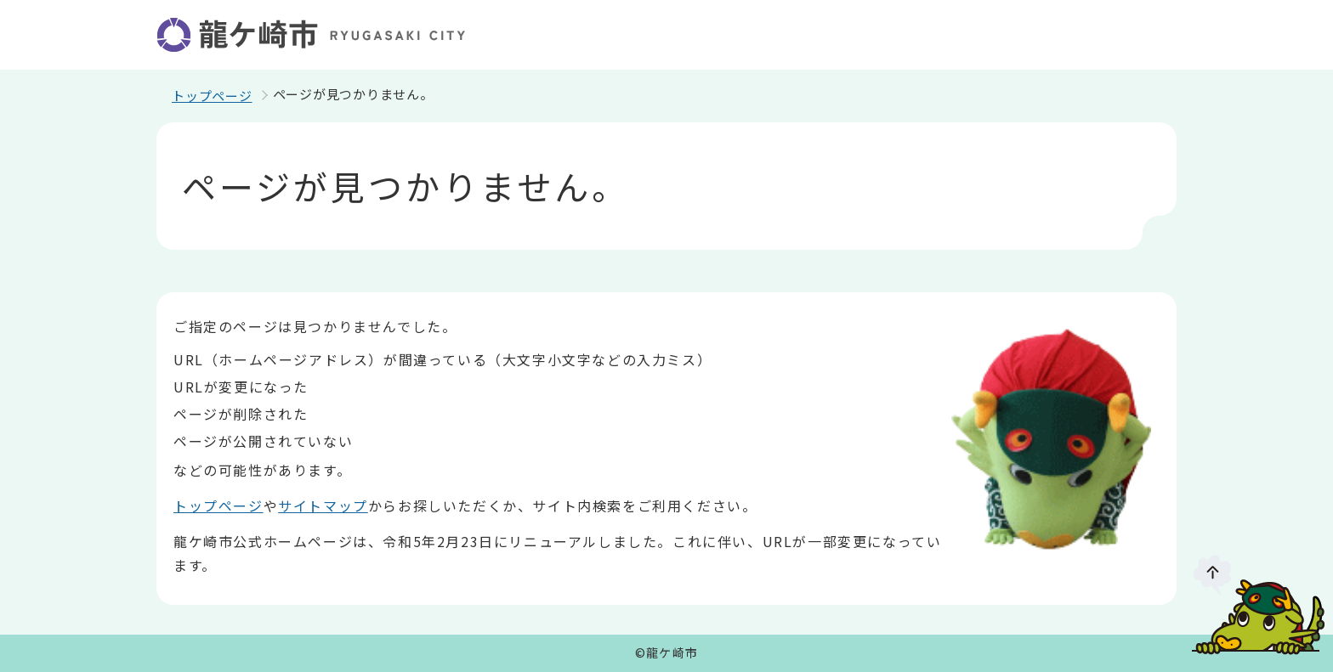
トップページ (212, 95)
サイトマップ (323, 505)
